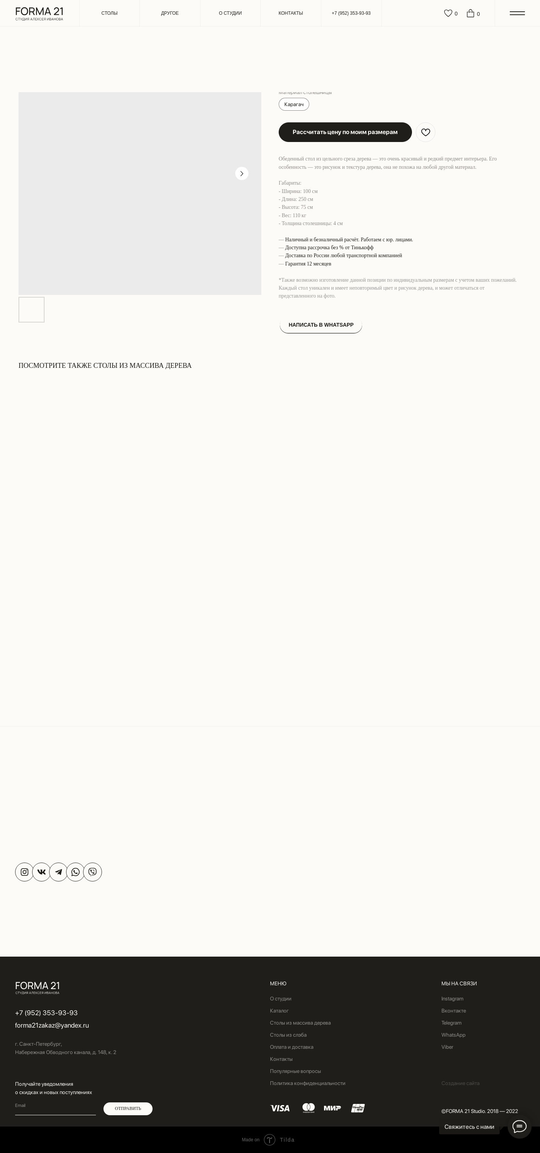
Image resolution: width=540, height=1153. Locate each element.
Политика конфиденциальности (308, 1083)
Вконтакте (453, 1011)
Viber (447, 1047)
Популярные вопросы (295, 1071)
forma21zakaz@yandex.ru (52, 1025)
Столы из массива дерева (300, 1023)
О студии (281, 999)
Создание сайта (460, 1083)
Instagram (452, 999)
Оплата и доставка (291, 1047)
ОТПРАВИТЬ (128, 1108)
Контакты (281, 1059)
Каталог (279, 1011)
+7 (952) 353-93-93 (46, 1013)
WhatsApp (453, 1035)
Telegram (451, 1023)
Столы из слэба (288, 1035)
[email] (55, 1105)
